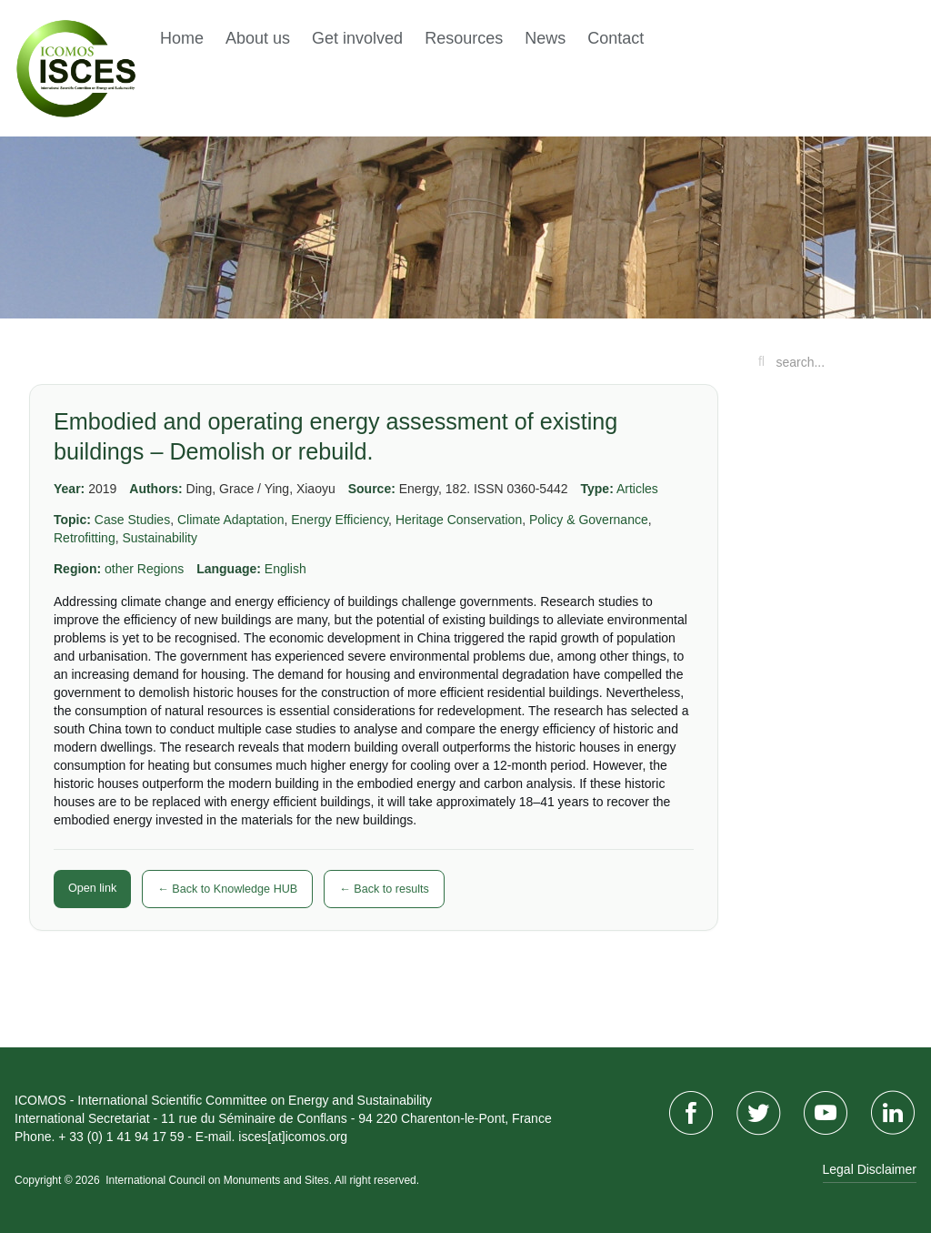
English (285, 568)
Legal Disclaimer (869, 1169)
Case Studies (132, 519)
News (545, 38)
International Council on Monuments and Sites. (219, 1180)
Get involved (357, 38)
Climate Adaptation (231, 519)
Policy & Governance (588, 519)
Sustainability (159, 538)
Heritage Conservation (458, 519)
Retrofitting (84, 538)
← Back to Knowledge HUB (227, 889)
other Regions (144, 568)
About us (257, 38)
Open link (92, 888)
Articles (637, 488)
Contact (615, 38)
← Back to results (384, 889)
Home (182, 38)
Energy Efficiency (339, 519)
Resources (464, 38)
